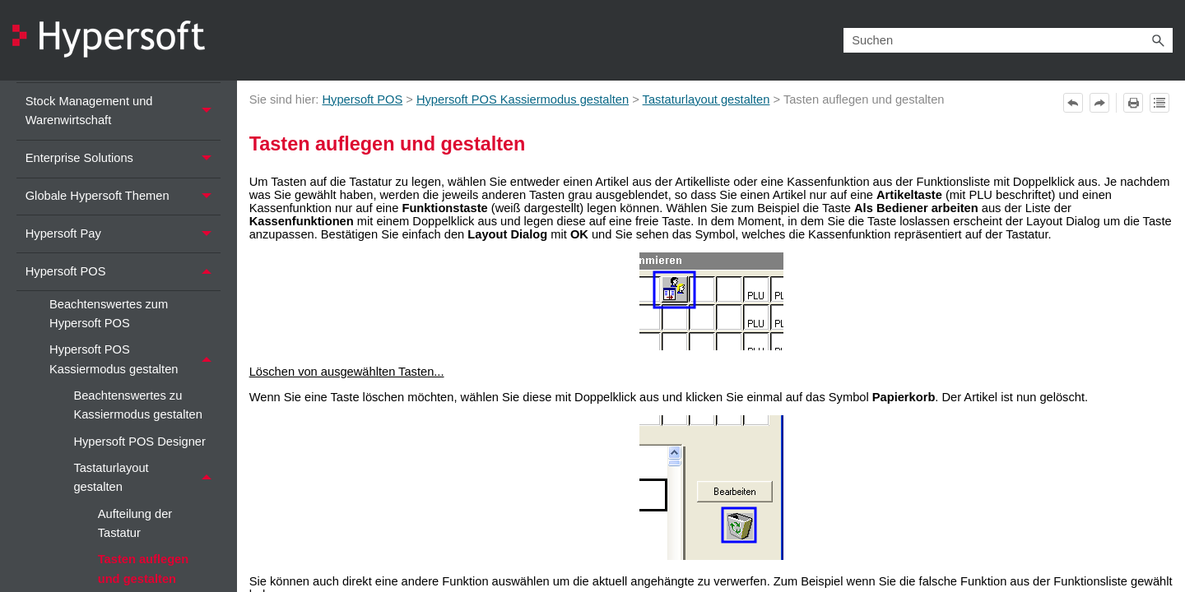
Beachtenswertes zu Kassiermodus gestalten (137, 405)
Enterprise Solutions (123, 159)
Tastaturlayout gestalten (147, 478)
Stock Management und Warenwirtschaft (123, 111)
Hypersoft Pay (123, 233)
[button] (1158, 40)
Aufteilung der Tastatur (135, 523)
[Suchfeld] (1008, 40)
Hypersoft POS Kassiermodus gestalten (135, 360)
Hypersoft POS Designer (139, 441)
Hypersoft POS (123, 271)
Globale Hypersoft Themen (123, 196)
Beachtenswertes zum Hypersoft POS (108, 314)
